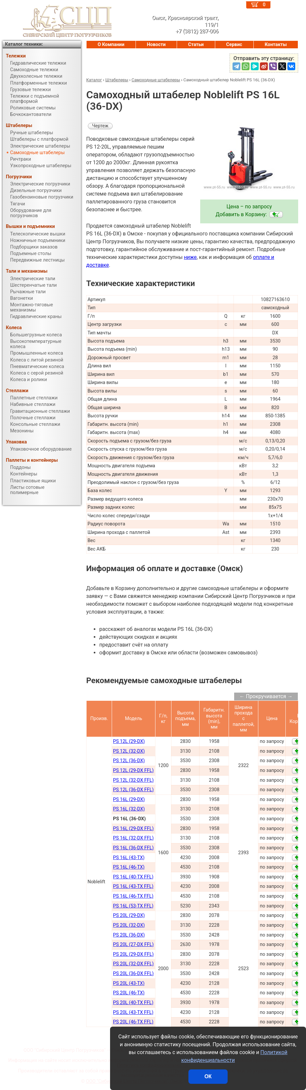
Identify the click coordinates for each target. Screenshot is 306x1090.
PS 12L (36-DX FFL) (133, 790)
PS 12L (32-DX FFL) (133, 780)
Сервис (234, 44)
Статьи (196, 44)
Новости (156, 44)
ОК (208, 1076)
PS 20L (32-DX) (129, 925)
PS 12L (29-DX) (129, 741)
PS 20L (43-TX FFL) (133, 1012)
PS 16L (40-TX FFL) (133, 877)
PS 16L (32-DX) (129, 809)
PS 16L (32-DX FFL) (133, 838)
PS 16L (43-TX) (128, 857)
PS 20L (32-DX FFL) (133, 964)
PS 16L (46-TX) (128, 867)
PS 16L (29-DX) (129, 799)
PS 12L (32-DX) (129, 751)
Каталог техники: (24, 44)
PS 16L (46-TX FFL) (133, 896)
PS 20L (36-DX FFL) (133, 973)
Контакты (276, 44)
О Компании (111, 44)
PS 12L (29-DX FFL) (133, 770)
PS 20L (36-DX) (129, 935)
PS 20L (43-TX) (128, 983)
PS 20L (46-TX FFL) (133, 1022)
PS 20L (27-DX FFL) (133, 944)
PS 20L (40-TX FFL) (133, 1002)
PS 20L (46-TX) (128, 993)
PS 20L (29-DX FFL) (133, 954)
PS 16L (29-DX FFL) (133, 828)
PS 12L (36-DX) (129, 760)
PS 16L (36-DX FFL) (133, 848)
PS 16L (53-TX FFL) (133, 906)
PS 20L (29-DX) (129, 915)
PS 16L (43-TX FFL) (133, 886)
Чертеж (100, 126)
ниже (190, 257)
